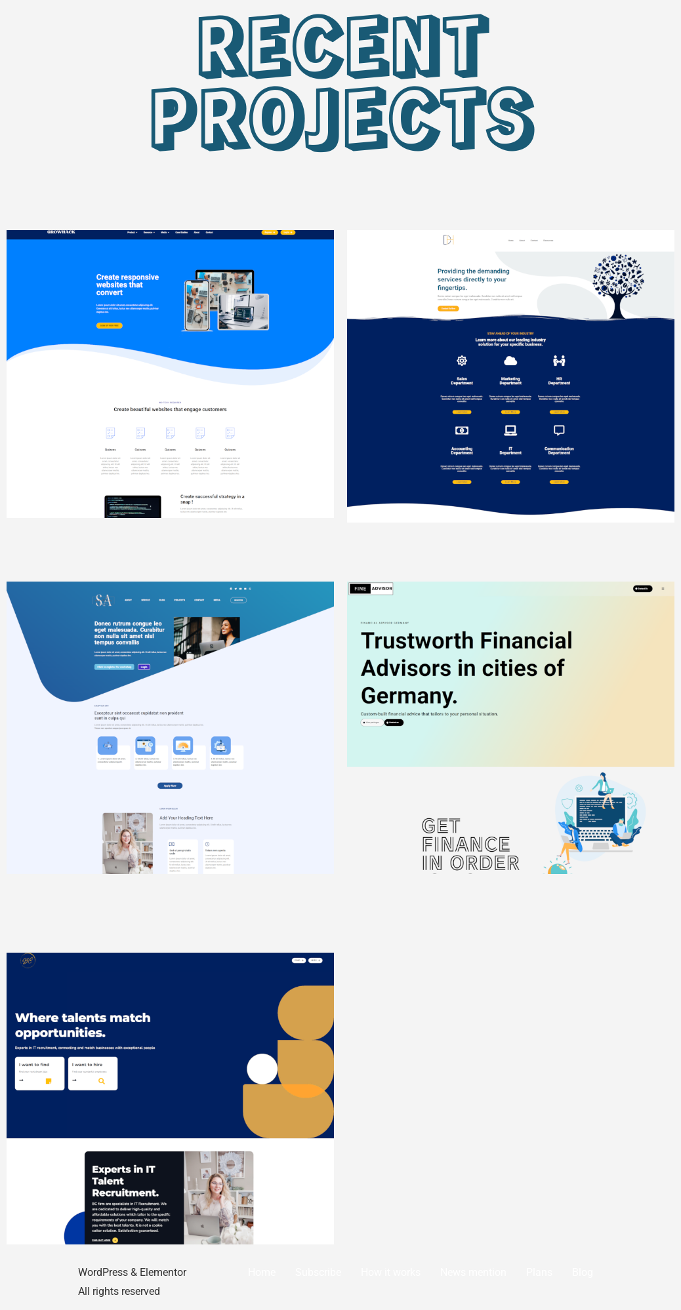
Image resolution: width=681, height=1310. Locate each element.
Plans (539, 1272)
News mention (473, 1272)
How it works (391, 1272)
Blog (582, 1272)
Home (262, 1272)
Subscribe (318, 1272)
